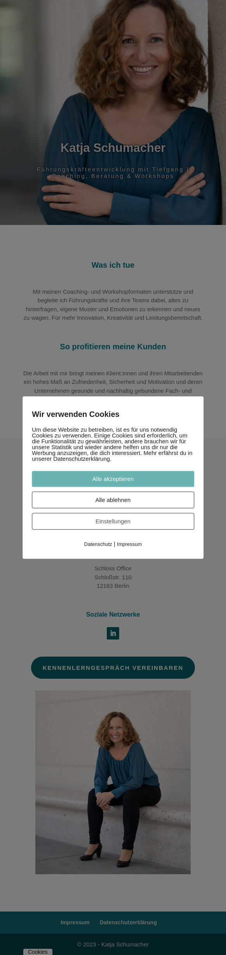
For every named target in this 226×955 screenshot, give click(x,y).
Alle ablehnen (113, 500)
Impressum (129, 544)
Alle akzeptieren (113, 479)
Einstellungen (113, 521)
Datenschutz (98, 544)
